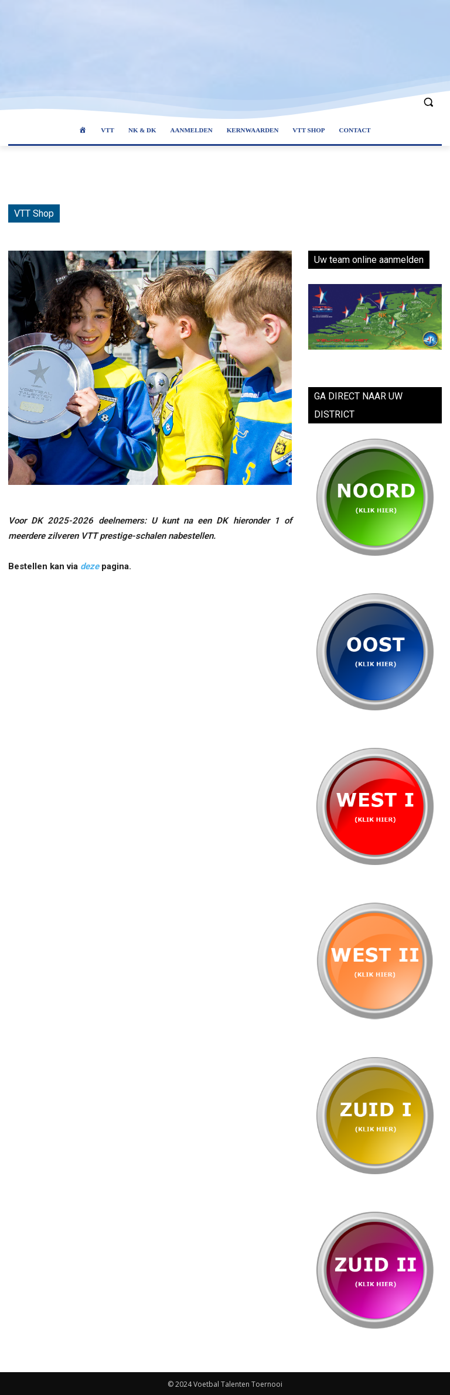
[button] (428, 102)
